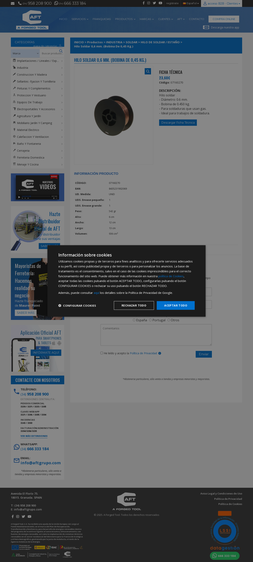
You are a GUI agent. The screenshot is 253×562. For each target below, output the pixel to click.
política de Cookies (171, 276)
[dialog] (126, 281)
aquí (96, 293)
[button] (77, 305)
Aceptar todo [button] (175, 305)
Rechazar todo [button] (134, 305)
